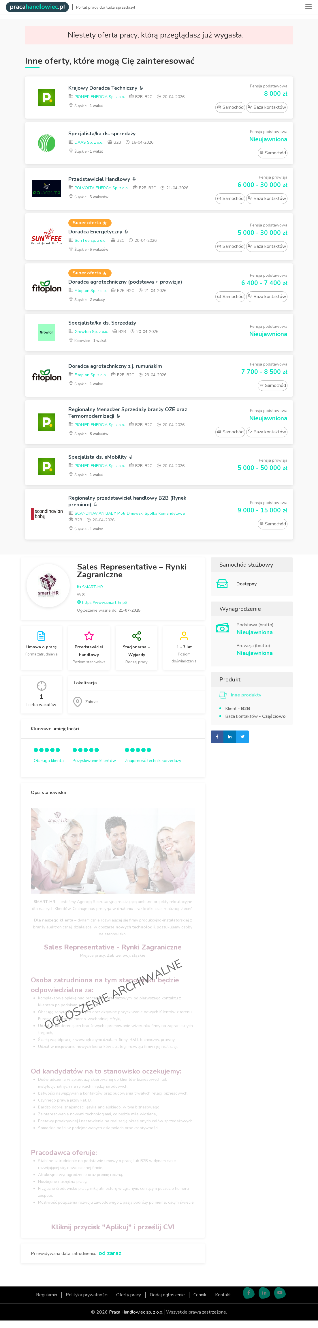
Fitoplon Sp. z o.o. (87, 292)
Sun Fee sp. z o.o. (87, 241)
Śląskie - (87, 106)
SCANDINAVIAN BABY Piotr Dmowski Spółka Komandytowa (126, 521)
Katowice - (89, 343)
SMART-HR (90, 594)
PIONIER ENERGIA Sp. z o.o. (96, 97)
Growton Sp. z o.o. (88, 334)
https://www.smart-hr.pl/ (102, 610)
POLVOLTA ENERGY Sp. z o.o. (98, 189)
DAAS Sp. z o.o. (85, 143)
